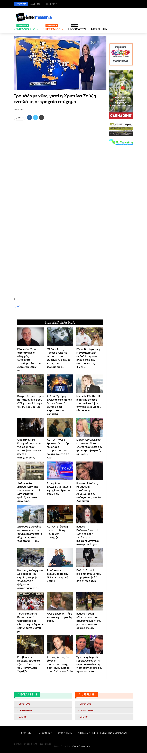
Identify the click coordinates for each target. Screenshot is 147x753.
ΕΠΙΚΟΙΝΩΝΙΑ (50, 4)
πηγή (17, 306)
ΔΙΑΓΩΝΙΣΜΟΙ (25, 710)
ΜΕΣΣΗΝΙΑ (99, 29)
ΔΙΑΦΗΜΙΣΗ (36, 4)
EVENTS (22, 717)
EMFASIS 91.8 (24, 28)
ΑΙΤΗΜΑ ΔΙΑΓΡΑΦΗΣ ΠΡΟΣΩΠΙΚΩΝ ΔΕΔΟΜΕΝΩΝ (102, 733)
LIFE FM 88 (51, 28)
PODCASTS (77, 28)
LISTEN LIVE (24, 704)
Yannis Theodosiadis (82, 746)
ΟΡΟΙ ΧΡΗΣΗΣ (65, 733)
